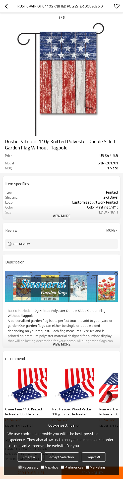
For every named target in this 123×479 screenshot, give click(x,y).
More (110, 230)
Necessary (28, 467)
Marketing (95, 467)
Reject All (94, 457)
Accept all (29, 457)
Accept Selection (61, 457)
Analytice (49, 467)
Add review (21, 243)
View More (61, 216)
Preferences (72, 467)
